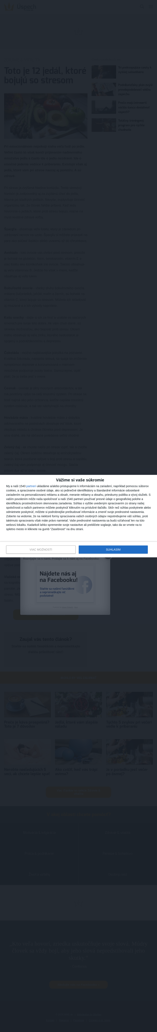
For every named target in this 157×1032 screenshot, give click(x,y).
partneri (31, 486)
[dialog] (78, 516)
